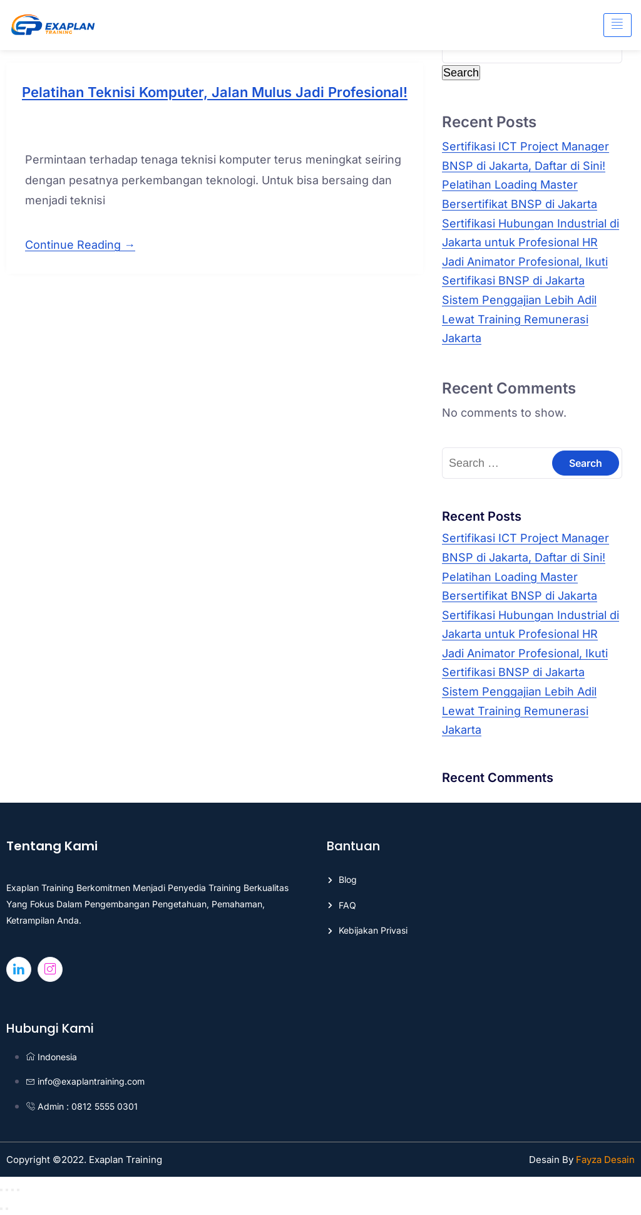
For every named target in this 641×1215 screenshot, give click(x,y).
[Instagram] (50, 969)
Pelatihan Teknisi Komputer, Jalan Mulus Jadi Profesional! (215, 92)
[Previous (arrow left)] (1, 1208)
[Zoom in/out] (1, 1190)
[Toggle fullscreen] (7, 1190)
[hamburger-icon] (617, 25)
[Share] (12, 1190)
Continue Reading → (80, 244)
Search (461, 72)
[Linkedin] (18, 969)
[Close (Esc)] (18, 1190)
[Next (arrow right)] (7, 1208)
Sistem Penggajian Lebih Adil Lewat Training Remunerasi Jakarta (519, 319)
